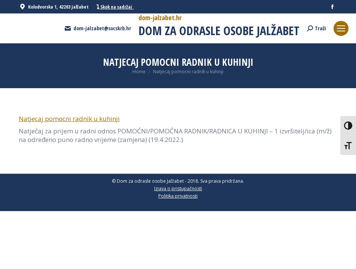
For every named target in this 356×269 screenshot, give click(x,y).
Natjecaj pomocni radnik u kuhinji (69, 118)
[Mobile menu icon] (341, 28)
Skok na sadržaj (115, 6)
